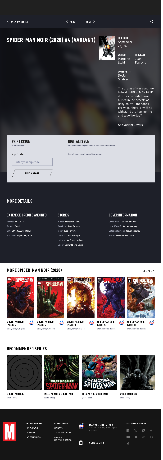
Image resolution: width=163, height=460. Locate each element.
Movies (76, 11)
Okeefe (52, 312)
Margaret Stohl (63, 69)
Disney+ (58, 412)
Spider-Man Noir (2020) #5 (15, 306)
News (33, 11)
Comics (45, 11)
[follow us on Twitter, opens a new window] (135, 415)
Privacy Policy (28, 448)
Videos (116, 11)
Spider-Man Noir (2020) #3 (75, 306)
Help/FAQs (32, 412)
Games (104, 11)
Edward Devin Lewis (74, 228)
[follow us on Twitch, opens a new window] (151, 421)
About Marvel (34, 407)
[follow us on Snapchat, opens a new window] (135, 421)
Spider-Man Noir (15, 377)
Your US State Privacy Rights (49, 448)
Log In (15, 4)
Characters (60, 11)
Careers (31, 417)
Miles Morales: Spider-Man (58, 377)
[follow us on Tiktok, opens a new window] (128, 428)
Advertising (61, 407)
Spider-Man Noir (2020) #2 (105, 306)
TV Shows (90, 11)
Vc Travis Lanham (75, 223)
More (128, 11)
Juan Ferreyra (112, 69)
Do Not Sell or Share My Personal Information (84, 448)
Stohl (9, 312)
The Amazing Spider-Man (95, 377)
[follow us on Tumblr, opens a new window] (151, 415)
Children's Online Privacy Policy (121, 448)
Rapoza (22, 312)
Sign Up (25, 4)
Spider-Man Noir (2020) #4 (45, 306)
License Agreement (146, 448)
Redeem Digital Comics (63, 423)
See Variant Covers (65, 108)
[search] (154, 4)
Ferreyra (15, 312)
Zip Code (17, 137)
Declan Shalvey (63, 82)
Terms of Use (12, 448)
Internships (33, 421)
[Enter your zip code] (32, 145)
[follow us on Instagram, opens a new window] (143, 415)
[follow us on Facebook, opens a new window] (128, 415)
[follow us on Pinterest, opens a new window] (143, 421)
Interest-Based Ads (72, 452)
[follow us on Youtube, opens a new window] (128, 421)
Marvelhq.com (62, 417)
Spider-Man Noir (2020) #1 (136, 306)
